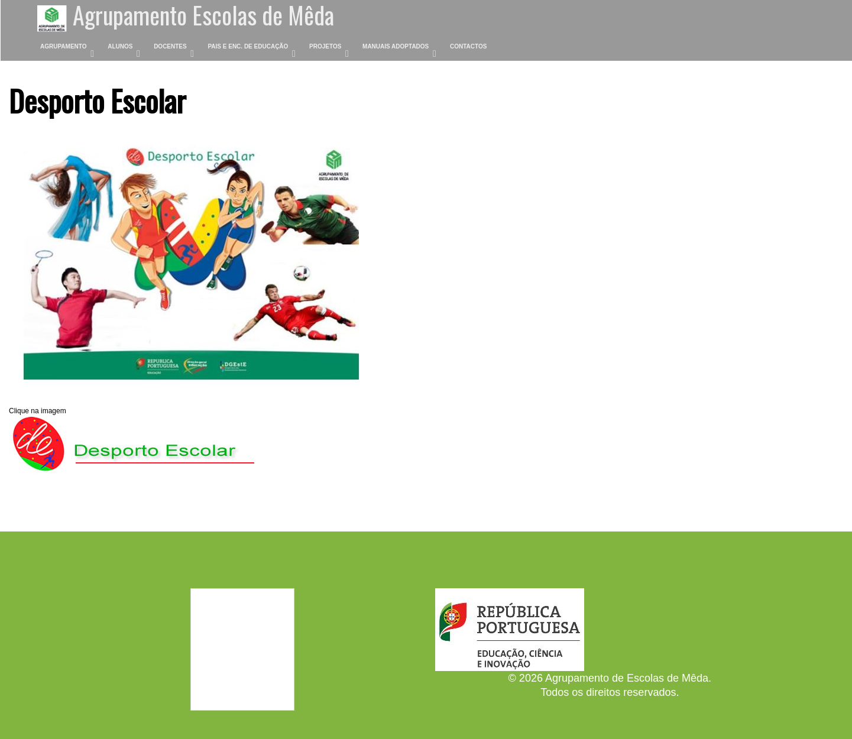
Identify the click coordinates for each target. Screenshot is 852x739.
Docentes (170, 46)
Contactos (468, 46)
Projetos (325, 46)
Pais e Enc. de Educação (248, 46)
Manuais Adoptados (395, 46)
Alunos (120, 46)
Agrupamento (63, 46)
